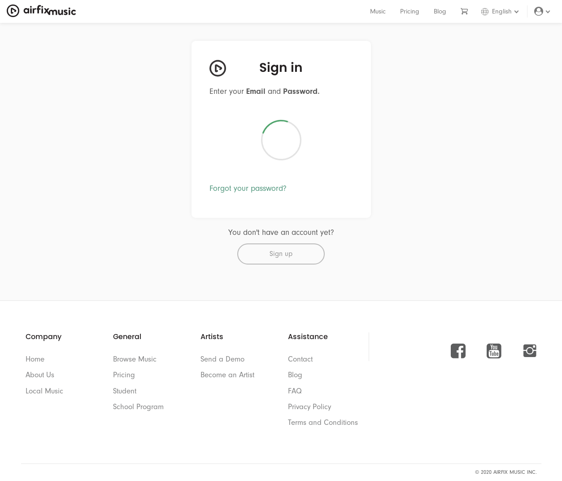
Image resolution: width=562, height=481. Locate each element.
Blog (440, 11)
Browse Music (135, 359)
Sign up (281, 254)
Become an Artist (227, 375)
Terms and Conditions (323, 422)
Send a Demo (222, 359)
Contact (300, 359)
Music (378, 11)
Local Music (44, 391)
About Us (40, 375)
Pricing (409, 11)
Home (35, 359)
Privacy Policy (309, 406)
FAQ (295, 391)
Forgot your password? (248, 188)
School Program (138, 406)
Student (124, 391)
